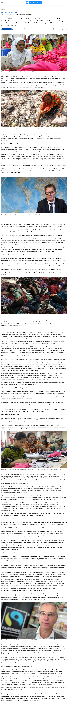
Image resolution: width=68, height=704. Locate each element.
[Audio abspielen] (6, 29)
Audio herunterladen (19, 29)
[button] (2, 2)
